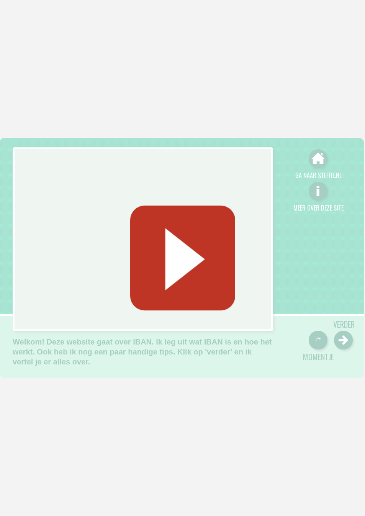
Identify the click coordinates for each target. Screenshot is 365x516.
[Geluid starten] (182, 258)
